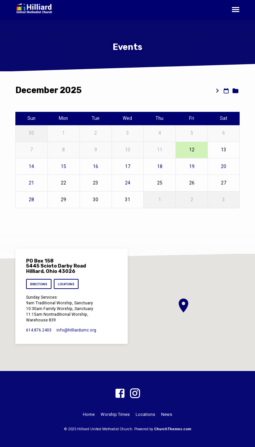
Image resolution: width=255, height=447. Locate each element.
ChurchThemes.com (172, 429)
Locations (66, 284)
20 (223, 166)
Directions (38, 284)
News (166, 414)
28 (31, 199)
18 (159, 166)
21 (31, 182)
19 (192, 166)
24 (127, 182)
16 (95, 166)
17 (127, 166)
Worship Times (115, 414)
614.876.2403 (38, 330)
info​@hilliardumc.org (76, 330)
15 (63, 166)
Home (89, 414)
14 (31, 166)
